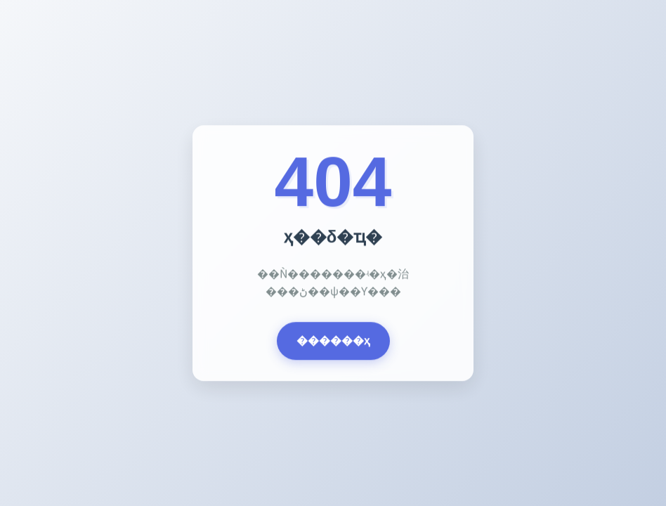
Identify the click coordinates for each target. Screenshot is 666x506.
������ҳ (333, 341)
